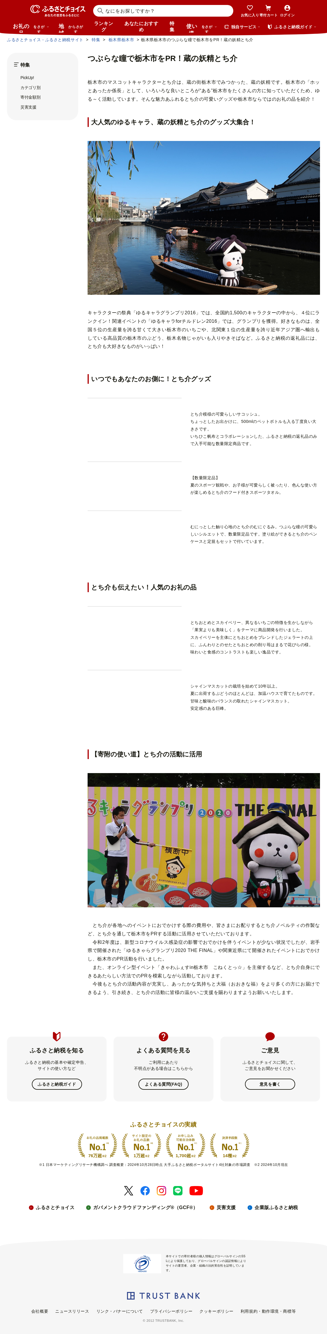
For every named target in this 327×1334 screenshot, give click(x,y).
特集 (172, 26)
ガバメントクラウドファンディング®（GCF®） (145, 1207)
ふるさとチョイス (55, 1207)
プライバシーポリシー (171, 1311)
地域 (72, 28)
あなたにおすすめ (141, 26)
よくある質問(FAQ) (163, 1084)
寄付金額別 (30, 97)
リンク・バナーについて (119, 1311)
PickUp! (27, 77)
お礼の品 (31, 28)
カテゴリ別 (30, 87)
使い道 (201, 28)
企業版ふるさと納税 (276, 1207)
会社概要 (39, 1311)
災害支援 (28, 107)
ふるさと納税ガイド (57, 1084)
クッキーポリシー (216, 1311)
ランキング (103, 26)
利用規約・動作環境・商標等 (268, 1311)
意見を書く (270, 1084)
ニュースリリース (72, 1311)
